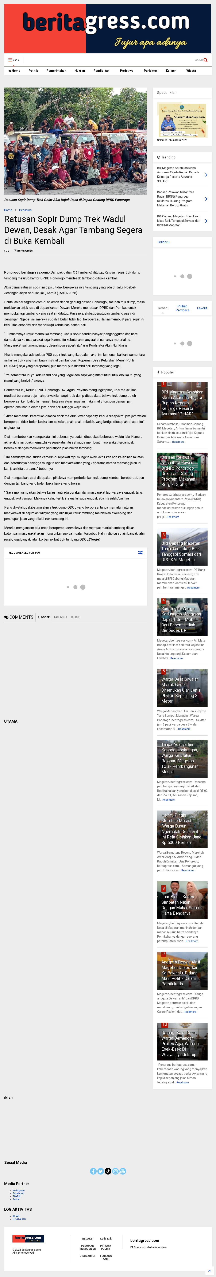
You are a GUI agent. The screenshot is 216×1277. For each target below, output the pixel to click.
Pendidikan (101, 70)
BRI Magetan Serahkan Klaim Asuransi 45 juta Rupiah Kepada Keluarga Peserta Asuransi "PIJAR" (182, 402)
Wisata (191, 70)
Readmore (178, 441)
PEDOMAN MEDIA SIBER (88, 1247)
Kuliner (171, 70)
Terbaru (163, 242)
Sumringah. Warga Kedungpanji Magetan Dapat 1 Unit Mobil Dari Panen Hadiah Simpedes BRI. (181, 619)
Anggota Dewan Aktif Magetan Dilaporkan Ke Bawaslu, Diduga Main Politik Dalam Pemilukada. (180, 972)
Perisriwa (25, 210)
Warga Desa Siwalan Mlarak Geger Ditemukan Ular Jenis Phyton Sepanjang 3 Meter (180, 690)
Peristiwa (126, 70)
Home (14, 70)
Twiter (16, 1199)
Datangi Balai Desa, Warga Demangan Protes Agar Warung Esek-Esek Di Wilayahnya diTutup (180, 1043)
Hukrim (80, 70)
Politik (33, 70)
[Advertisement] (108, 1128)
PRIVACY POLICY (106, 1247)
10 (164, 1024)
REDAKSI (87, 1238)
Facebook (18, 1193)
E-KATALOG (19, 1219)
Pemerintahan (56, 70)
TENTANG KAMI (106, 1257)
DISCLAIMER (88, 1255)
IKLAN (16, 1216)
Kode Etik (106, 1238)
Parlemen (151, 70)
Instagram (19, 1190)
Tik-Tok (17, 1196)
